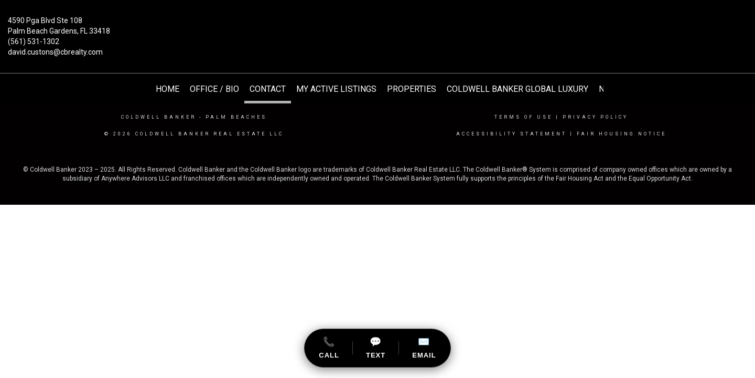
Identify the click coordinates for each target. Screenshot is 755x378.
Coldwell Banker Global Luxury (517, 89)
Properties (411, 89)
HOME (167, 89)
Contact (268, 89)
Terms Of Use (523, 117)
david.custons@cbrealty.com (55, 52)
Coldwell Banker (158, 117)
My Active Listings (336, 89)
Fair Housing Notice (621, 133)
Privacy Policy (595, 117)
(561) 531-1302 (33, 41)
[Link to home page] (377, 28)
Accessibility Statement (511, 133)
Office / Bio (214, 89)
